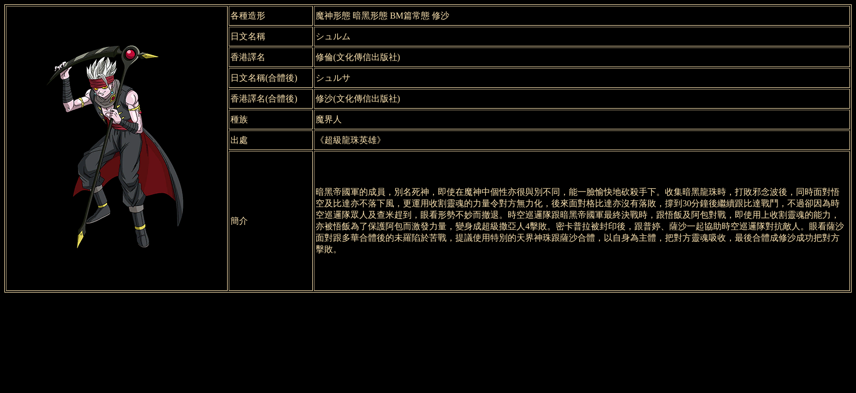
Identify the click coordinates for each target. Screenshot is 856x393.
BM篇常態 (410, 15)
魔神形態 (333, 15)
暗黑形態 (370, 15)
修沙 (440, 15)
